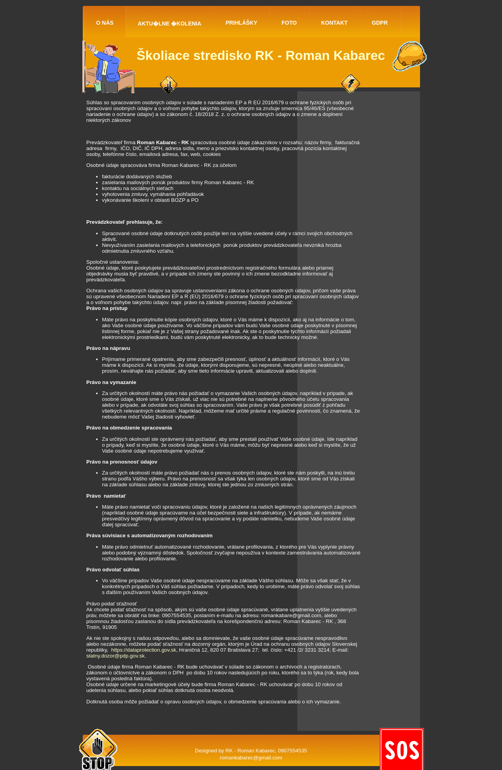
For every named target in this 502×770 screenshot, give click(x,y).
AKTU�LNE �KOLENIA (169, 23)
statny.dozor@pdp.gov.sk (115, 656)
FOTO (289, 23)
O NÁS (104, 23)
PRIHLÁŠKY (241, 23)
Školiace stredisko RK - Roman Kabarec (260, 55)
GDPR (379, 23)
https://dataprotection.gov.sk (143, 650)
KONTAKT (334, 23)
